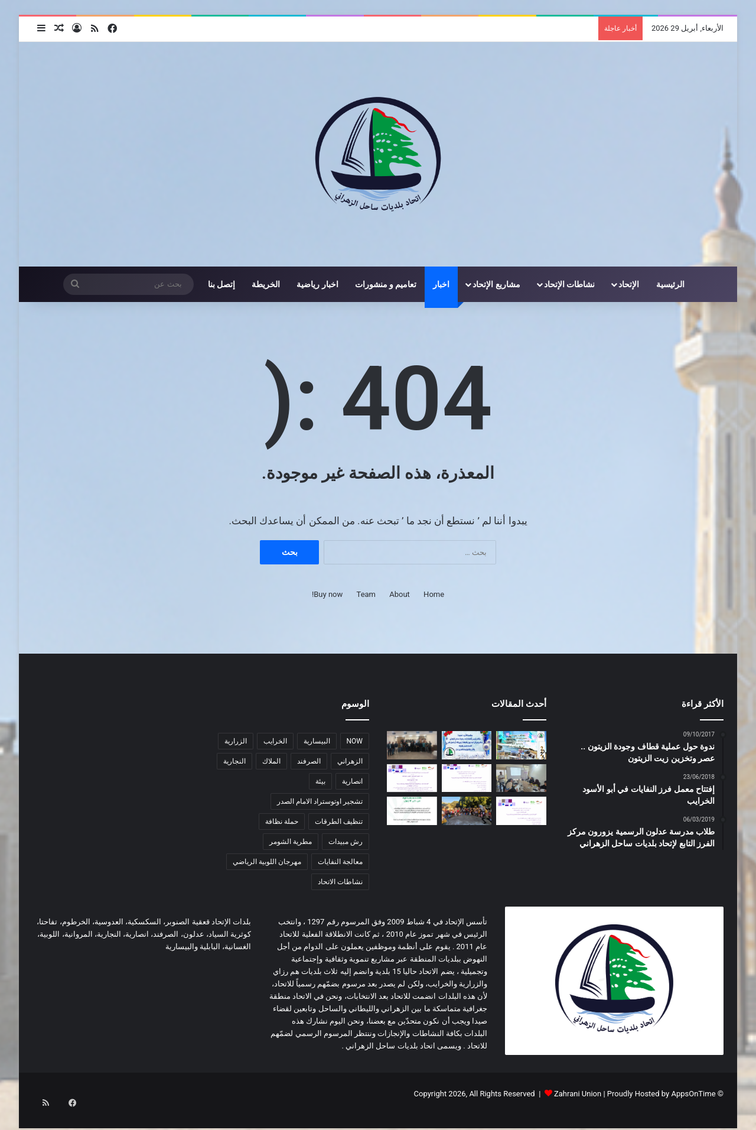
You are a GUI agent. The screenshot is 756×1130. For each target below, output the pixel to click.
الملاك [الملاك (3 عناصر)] (271, 761)
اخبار (441, 284)
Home (433, 594)
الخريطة (266, 284)
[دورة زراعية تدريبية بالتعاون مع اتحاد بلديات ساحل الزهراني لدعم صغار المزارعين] (521, 778)
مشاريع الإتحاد (496, 284)
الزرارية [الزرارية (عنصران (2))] (235, 741)
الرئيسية (670, 284)
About (399, 594)
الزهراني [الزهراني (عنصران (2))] (350, 761)
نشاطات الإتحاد (569, 284)
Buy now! (327, 594)
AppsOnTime (693, 1093)
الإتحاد (628, 284)
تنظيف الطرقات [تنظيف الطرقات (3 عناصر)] (339, 821)
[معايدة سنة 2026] (521, 745)
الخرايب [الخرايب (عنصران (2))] (275, 741)
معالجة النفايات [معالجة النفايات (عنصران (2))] (340, 862)
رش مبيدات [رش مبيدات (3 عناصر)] (345, 841)
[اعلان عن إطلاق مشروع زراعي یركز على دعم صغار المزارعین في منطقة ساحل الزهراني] (467, 778)
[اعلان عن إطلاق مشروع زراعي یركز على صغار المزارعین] (521, 811)
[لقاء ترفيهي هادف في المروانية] (467, 811)
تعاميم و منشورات (386, 284)
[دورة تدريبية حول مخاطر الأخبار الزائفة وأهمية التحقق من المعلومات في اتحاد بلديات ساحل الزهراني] (412, 745)
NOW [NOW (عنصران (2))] (355, 741)
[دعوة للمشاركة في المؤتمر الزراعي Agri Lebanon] (412, 811)
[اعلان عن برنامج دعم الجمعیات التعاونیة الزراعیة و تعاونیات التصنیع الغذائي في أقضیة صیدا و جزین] (412, 778)
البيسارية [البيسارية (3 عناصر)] (317, 741)
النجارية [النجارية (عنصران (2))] (234, 761)
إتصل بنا (221, 284)
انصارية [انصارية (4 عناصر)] (352, 781)
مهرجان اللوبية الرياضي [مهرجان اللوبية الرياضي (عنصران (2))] (267, 862)
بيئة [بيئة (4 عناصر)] (320, 781)
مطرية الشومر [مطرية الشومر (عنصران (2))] (290, 841)
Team (366, 594)
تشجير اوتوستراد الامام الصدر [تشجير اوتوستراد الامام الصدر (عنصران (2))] (320, 801)
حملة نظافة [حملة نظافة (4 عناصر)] (281, 821)
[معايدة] (467, 745)
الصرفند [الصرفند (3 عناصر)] (309, 761)
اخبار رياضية (317, 284)
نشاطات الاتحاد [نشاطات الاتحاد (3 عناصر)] (340, 882)
